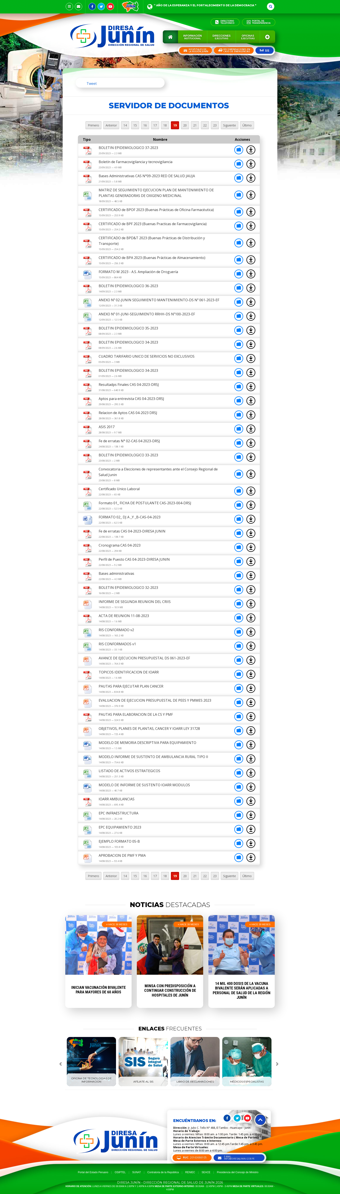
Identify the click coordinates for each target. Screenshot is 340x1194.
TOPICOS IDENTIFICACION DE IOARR (129, 672)
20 (185, 125)
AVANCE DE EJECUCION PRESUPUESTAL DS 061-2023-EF (144, 658)
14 (125, 125)
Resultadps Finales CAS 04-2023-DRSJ (129, 384)
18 (165, 125)
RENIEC (190, 1172)
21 (195, 125)
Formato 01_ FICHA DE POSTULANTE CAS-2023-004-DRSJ (145, 503)
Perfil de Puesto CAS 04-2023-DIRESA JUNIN (134, 559)
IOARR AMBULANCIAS (116, 799)
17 (155, 125)
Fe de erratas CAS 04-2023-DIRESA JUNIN (132, 531)
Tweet (92, 83)
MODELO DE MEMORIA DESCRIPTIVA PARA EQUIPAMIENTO (147, 742)
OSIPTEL (120, 1172)
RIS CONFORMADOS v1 (117, 644)
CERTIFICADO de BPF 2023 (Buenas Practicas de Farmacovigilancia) (153, 223)
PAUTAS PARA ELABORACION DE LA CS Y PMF (136, 714)
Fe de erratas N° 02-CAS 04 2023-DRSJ (129, 441)
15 (135, 125)
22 (205, 125)
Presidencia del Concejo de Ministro (237, 1172)
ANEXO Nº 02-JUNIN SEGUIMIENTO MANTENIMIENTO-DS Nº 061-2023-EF (159, 300)
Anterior (111, 125)
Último (247, 125)
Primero (93, 125)
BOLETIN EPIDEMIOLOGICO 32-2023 (128, 587)
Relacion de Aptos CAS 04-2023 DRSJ (128, 412)
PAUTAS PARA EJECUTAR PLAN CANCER (131, 686)
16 (145, 125)
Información (192, 37)
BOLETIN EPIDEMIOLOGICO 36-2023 (128, 285)
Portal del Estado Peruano (93, 1172)
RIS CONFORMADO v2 (116, 629)
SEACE (206, 1172)
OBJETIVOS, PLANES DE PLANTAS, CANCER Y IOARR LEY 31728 (149, 728)
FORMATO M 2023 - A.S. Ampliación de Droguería (138, 271)
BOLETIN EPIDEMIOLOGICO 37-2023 (128, 147)
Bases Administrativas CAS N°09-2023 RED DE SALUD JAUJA (147, 176)
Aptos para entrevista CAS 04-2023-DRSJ (131, 398)
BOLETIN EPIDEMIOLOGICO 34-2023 (128, 342)
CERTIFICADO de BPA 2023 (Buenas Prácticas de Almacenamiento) (152, 257)
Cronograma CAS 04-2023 (120, 545)
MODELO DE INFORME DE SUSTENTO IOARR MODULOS (144, 785)
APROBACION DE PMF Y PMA (122, 855)
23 (215, 125)
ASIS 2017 (106, 426)
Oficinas (248, 37)
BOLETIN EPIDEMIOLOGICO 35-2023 (128, 328)
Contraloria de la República (163, 1172)
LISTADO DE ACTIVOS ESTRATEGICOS (129, 770)
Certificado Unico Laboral (119, 488)
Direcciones (221, 37)
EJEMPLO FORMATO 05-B (119, 841)
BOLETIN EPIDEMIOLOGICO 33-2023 (128, 455)
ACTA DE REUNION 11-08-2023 (124, 615)
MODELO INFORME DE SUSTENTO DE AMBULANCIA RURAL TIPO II (153, 756)
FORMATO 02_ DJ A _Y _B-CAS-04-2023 (129, 517)
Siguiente (229, 125)
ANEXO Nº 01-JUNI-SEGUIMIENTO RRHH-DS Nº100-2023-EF (147, 314)
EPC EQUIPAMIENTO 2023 (120, 827)
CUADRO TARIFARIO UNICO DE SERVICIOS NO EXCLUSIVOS (147, 356)
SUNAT (136, 1172)
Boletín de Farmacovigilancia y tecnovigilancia (135, 161)
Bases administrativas (116, 573)
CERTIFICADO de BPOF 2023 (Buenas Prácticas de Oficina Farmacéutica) (156, 209)
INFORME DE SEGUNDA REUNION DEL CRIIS (135, 601)
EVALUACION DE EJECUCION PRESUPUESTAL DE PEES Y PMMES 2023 (155, 700)
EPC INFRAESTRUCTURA (118, 813)
